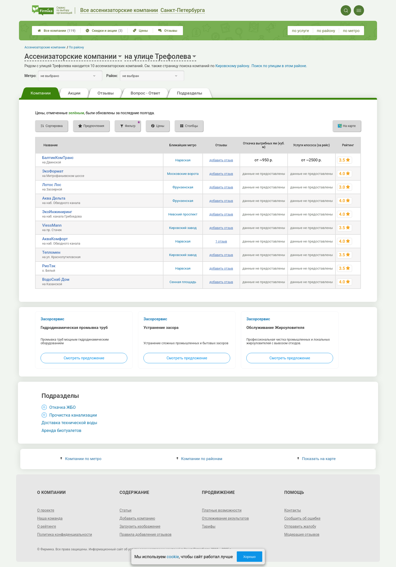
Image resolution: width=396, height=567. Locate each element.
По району (76, 47)
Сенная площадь (182, 282)
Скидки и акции (104, 31)
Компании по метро (80, 458)
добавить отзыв (221, 160)
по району (326, 30)
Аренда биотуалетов (62, 430)
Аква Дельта (53, 198)
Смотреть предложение (84, 358)
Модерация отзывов (301, 534)
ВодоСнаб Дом (55, 279)
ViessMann (52, 225)
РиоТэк (48, 266)
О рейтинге (46, 526)
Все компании (56, 31)
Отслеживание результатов (225, 518)
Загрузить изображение (140, 526)
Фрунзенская (183, 187)
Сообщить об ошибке (302, 518)
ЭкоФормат (52, 171)
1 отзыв (221, 241)
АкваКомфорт (55, 239)
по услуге (300, 30)
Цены (140, 31)
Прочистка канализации (73, 415)
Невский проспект (182, 214)
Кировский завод (183, 228)
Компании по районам (199, 458)
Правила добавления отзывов (145, 534)
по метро (351, 30)
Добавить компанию (137, 518)
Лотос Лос (51, 184)
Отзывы (167, 31)
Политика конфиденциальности (64, 534)
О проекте (45, 510)
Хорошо (249, 557)
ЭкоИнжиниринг (57, 211)
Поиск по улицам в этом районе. (279, 66)
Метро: (30, 76)
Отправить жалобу (300, 526)
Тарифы (208, 526)
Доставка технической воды (69, 422)
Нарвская (182, 160)
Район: (112, 76)
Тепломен (51, 252)
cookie (173, 556)
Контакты (292, 510)
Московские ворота (183, 174)
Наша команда (50, 518)
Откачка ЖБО (62, 407)
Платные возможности (221, 510)
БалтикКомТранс (58, 157)
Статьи (125, 510)
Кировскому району (232, 66)
